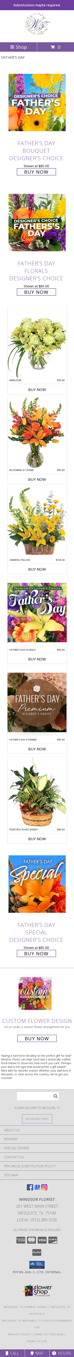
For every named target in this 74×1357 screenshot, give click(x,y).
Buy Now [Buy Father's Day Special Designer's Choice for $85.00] (36, 953)
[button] (37, 1265)
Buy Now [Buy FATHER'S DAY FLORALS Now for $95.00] (37, 659)
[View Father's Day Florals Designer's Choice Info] (37, 223)
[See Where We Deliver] (37, 1119)
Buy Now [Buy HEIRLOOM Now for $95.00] (37, 389)
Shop (18, 47)
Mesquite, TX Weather (19, 1320)
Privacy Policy (19, 1334)
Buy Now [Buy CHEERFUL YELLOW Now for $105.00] (37, 569)
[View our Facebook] (30, 1189)
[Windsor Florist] (37, 36)
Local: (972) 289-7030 (37, 1220)
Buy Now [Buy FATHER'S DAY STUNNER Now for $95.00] (37, 749)
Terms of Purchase (49, 1334)
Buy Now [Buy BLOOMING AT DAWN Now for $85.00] (37, 479)
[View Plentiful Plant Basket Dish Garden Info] (37, 792)
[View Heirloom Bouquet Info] (37, 342)
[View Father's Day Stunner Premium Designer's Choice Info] (37, 702)
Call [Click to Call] (12, 1353)
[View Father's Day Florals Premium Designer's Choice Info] (37, 612)
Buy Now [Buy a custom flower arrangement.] (37, 1038)
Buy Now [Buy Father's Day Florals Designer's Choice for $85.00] (36, 292)
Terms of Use (37, 1341)
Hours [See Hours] (61, 1353)
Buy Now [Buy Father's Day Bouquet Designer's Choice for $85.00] (36, 172)
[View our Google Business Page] (37, 1189)
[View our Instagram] (44, 1189)
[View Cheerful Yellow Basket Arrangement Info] (37, 522)
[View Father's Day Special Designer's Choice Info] (37, 884)
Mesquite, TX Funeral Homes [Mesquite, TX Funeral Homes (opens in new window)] (26, 1307)
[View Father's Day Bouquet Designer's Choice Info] (37, 102)
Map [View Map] (37, 1353)
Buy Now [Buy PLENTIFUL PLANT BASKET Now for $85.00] (37, 838)
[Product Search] (38, 1096)
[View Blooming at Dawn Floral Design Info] (37, 432)
